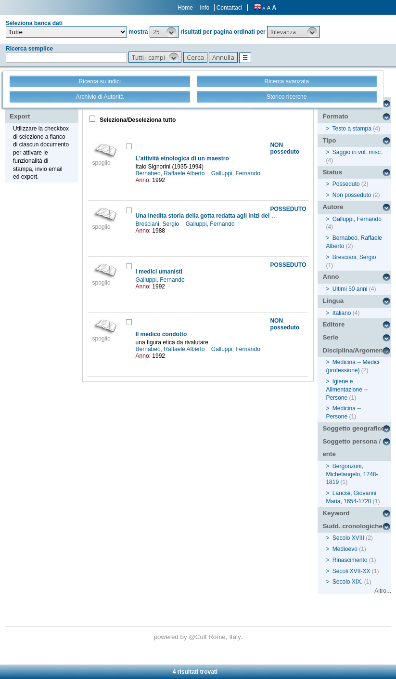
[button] (164, 32)
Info (204, 7)
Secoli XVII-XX (351, 571)
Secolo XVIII (348, 538)
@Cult (198, 636)
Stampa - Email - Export (40, 110)
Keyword (335, 513)
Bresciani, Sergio (158, 224)
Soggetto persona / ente (351, 448)
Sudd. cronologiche (352, 526)
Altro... (382, 591)
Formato (335, 116)
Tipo (329, 140)
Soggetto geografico (353, 428)
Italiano (341, 313)
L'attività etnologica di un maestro (182, 158)
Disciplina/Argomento (355, 350)
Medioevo (345, 549)
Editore (333, 324)
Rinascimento (350, 560)
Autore (332, 206)
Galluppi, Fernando (236, 173)
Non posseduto (351, 195)
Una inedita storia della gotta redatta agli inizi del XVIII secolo (220, 215)
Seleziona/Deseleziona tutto (137, 120)
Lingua (333, 300)
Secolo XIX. (347, 581)
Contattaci (230, 7)
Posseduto (346, 184)
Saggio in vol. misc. (357, 152)
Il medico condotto (161, 334)
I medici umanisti (159, 271)
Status (332, 172)
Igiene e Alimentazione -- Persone (347, 389)
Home (185, 7)
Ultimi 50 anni (350, 289)
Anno (330, 276)
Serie (330, 337)
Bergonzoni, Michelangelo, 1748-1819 (352, 474)
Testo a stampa (351, 128)
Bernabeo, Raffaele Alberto (171, 173)
